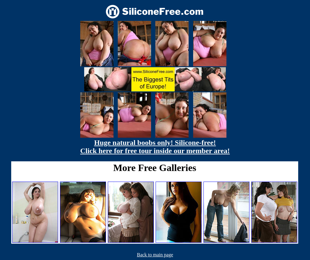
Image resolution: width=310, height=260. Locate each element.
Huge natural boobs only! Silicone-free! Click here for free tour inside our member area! (155, 147)
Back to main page (155, 254)
